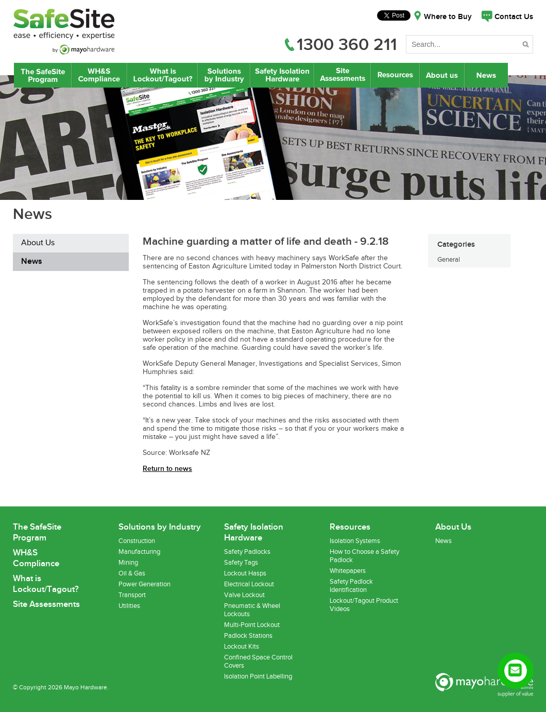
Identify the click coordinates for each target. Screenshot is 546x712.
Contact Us (513, 17)
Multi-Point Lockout (252, 625)
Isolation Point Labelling (258, 676)
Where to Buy (448, 17)
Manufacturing (139, 552)
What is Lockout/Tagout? (162, 75)
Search (526, 46)
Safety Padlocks (247, 552)
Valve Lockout (244, 595)
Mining (128, 562)
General (448, 260)
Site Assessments (342, 75)
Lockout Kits (241, 646)
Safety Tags (241, 562)
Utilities (129, 606)
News (487, 75)
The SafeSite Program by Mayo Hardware (43, 75)
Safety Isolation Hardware (282, 75)
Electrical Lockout (249, 584)
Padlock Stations (248, 636)
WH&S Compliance (99, 75)
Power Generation (144, 584)
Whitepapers (348, 571)
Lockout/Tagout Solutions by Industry (224, 75)
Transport (132, 595)
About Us (442, 75)
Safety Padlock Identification (351, 586)
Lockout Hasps (245, 573)
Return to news (167, 468)
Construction (136, 541)
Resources (395, 75)
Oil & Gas (131, 573)
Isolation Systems (355, 541)
